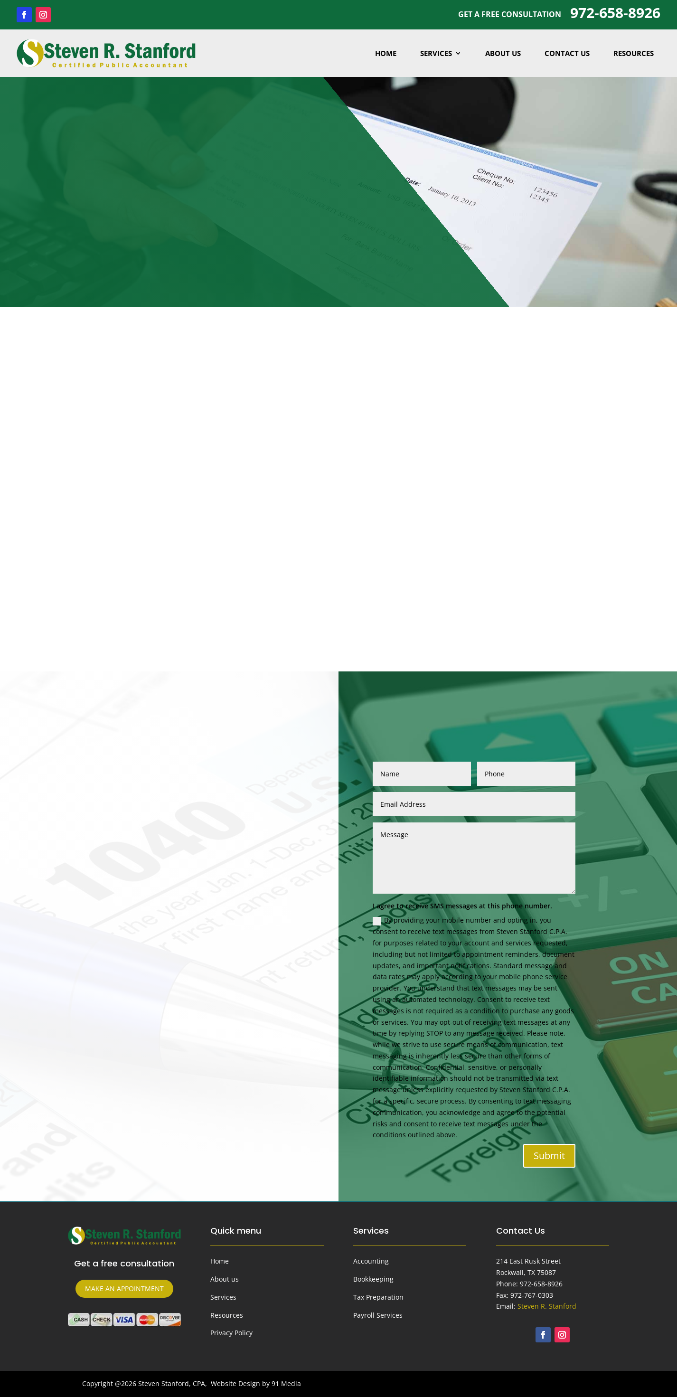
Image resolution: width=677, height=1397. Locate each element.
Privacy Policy (231, 1332)
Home (385, 53)
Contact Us (567, 53)
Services (436, 53)
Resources (633, 53)
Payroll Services (378, 1315)
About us (224, 1279)
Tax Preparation (378, 1297)
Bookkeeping (373, 1279)
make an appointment (124, 1288)
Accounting (371, 1260)
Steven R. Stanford (546, 1306)
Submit (549, 1155)
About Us (503, 53)
